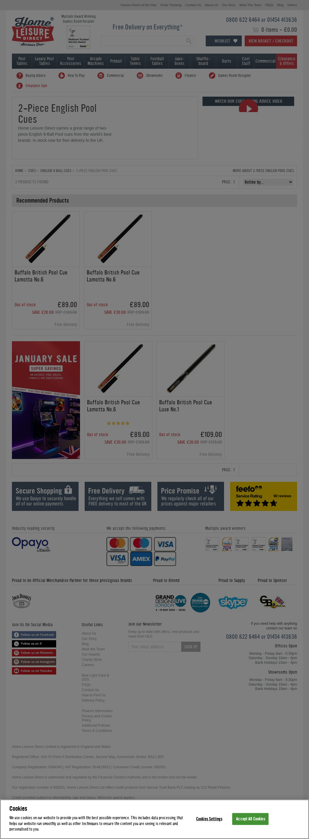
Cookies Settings (209, 819)
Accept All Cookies (250, 819)
